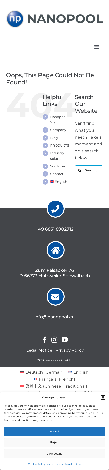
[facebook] (44, 340)
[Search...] (89, 170)
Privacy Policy (70, 350)
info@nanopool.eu (54, 317)
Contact (56, 174)
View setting (54, 453)
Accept (54, 431)
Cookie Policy (36, 464)
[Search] (80, 170)
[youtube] (65, 340)
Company (58, 130)
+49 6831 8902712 (55, 229)
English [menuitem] (81, 372)
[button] (103, 397)
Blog (54, 138)
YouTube (57, 166)
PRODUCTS (59, 145)
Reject (54, 442)
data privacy (55, 464)
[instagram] (54, 340)
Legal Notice (73, 464)
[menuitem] (59, 182)
